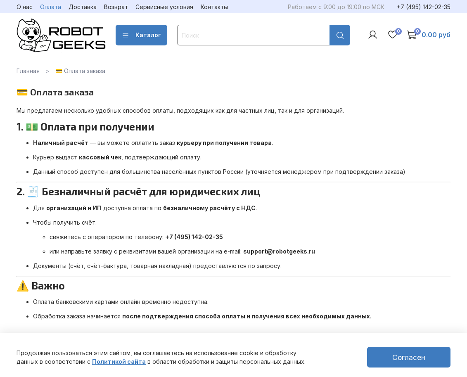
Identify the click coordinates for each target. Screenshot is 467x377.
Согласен (408, 357)
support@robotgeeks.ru (279, 251)
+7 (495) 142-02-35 (423, 6)
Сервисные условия (164, 6)
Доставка (83, 6)
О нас (25, 6)
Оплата (50, 6)
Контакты (214, 6)
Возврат (116, 6)
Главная (28, 70)
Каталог (141, 35)
